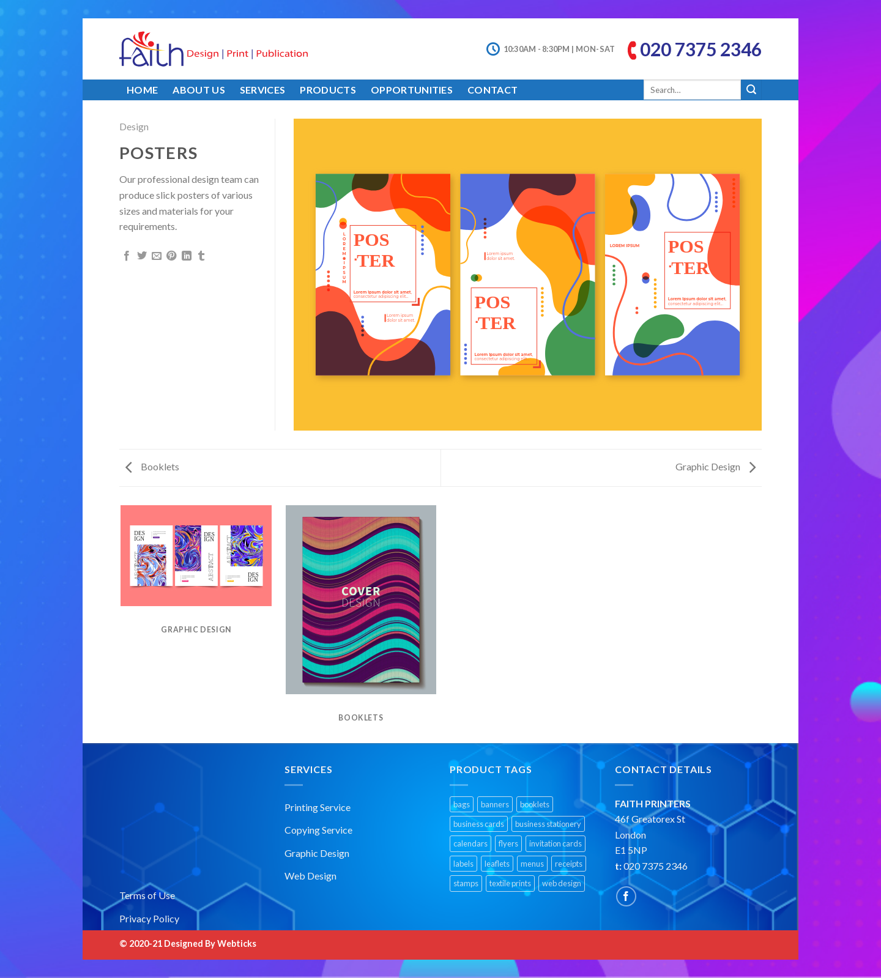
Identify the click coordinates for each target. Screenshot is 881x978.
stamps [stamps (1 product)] (465, 883)
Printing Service (317, 807)
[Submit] (751, 90)
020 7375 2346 (701, 49)
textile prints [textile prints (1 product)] (510, 883)
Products (328, 89)
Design (134, 126)
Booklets (152, 466)
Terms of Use (147, 895)
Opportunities (412, 89)
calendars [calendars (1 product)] (470, 843)
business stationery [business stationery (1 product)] (548, 824)
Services (263, 89)
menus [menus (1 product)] (532, 864)
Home (142, 89)
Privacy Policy (149, 918)
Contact (492, 89)
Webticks (236, 943)
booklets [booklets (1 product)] (534, 804)
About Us (199, 89)
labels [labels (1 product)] (463, 864)
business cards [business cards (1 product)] (478, 824)
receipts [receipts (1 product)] (568, 864)
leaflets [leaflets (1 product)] (497, 864)
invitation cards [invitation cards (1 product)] (555, 843)
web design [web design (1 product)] (561, 883)
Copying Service (318, 829)
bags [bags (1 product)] (461, 804)
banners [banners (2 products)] (495, 804)
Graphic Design (715, 466)
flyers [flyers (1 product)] (508, 843)
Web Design (310, 875)
